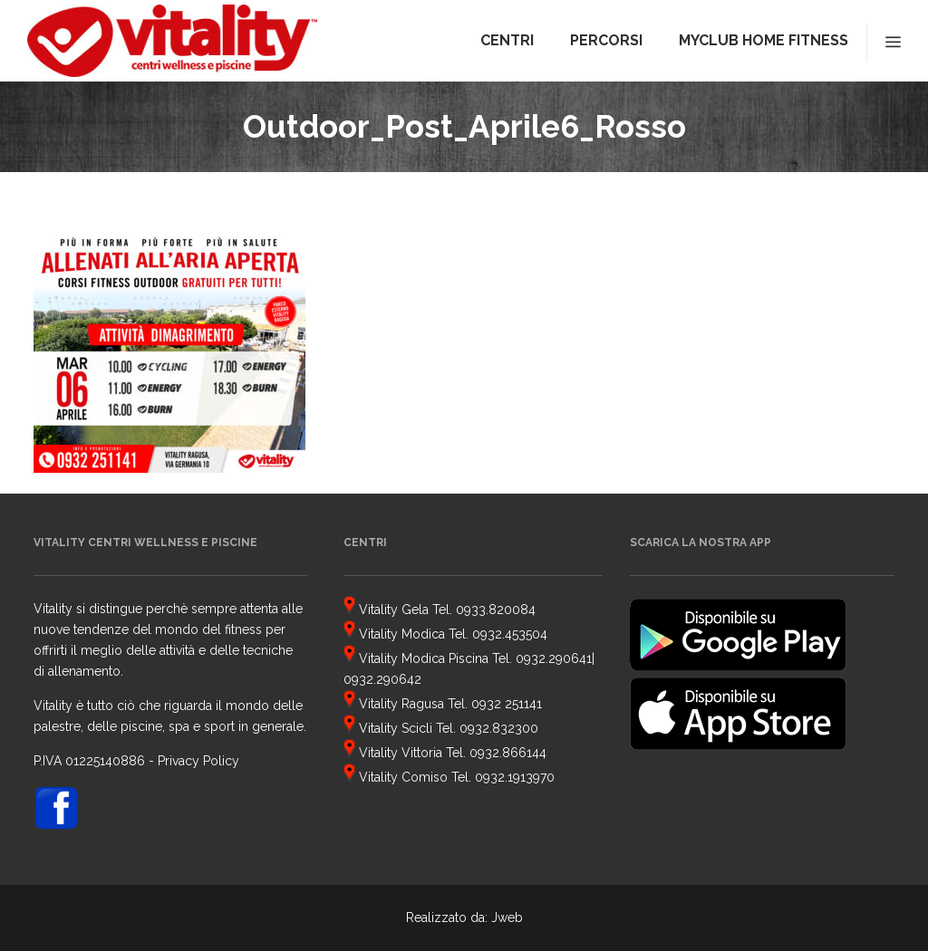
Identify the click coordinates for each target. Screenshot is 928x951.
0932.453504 (509, 634)
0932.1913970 (515, 777)
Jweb (507, 917)
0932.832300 (498, 728)
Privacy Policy (198, 761)
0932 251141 (506, 703)
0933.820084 (496, 609)
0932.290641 (554, 658)
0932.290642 (382, 679)
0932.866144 (507, 752)
